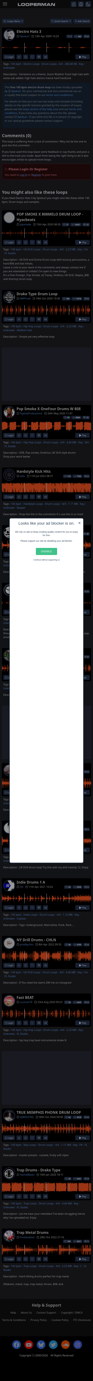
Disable (46, 551)
